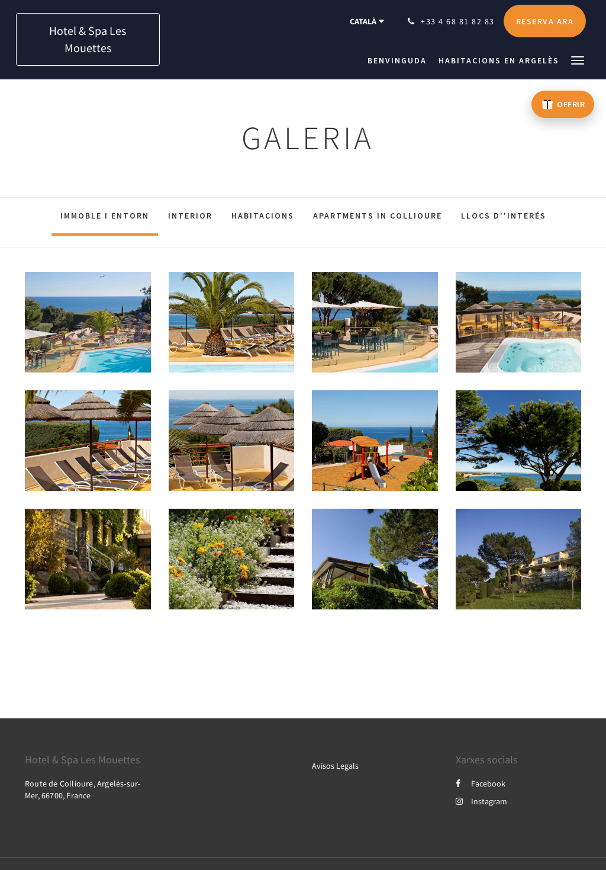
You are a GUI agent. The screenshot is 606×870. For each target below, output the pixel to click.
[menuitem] (400, 60)
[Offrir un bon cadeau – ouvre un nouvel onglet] (562, 104)
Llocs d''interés (503, 215)
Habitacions (262, 215)
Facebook (480, 783)
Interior (190, 215)
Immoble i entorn (104, 215)
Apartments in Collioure (377, 215)
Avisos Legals (335, 765)
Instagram (481, 801)
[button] (577, 59)
